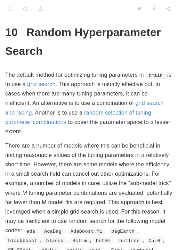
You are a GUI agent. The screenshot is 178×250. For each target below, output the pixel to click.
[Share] (168, 8)
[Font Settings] (40, 8)
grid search (41, 84)
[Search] (25, 8)
